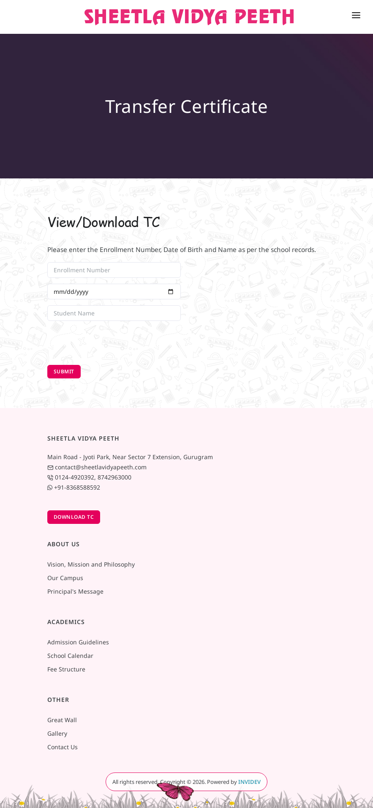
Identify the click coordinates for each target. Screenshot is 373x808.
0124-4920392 (74, 477)
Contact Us (62, 747)
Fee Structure (66, 669)
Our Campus (65, 578)
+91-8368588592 (77, 487)
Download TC (74, 516)
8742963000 (114, 477)
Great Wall (62, 720)
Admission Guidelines (78, 642)
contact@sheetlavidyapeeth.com (101, 467)
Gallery (57, 733)
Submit (64, 371)
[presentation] (111, 343)
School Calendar (70, 656)
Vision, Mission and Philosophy (91, 564)
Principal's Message (75, 591)
